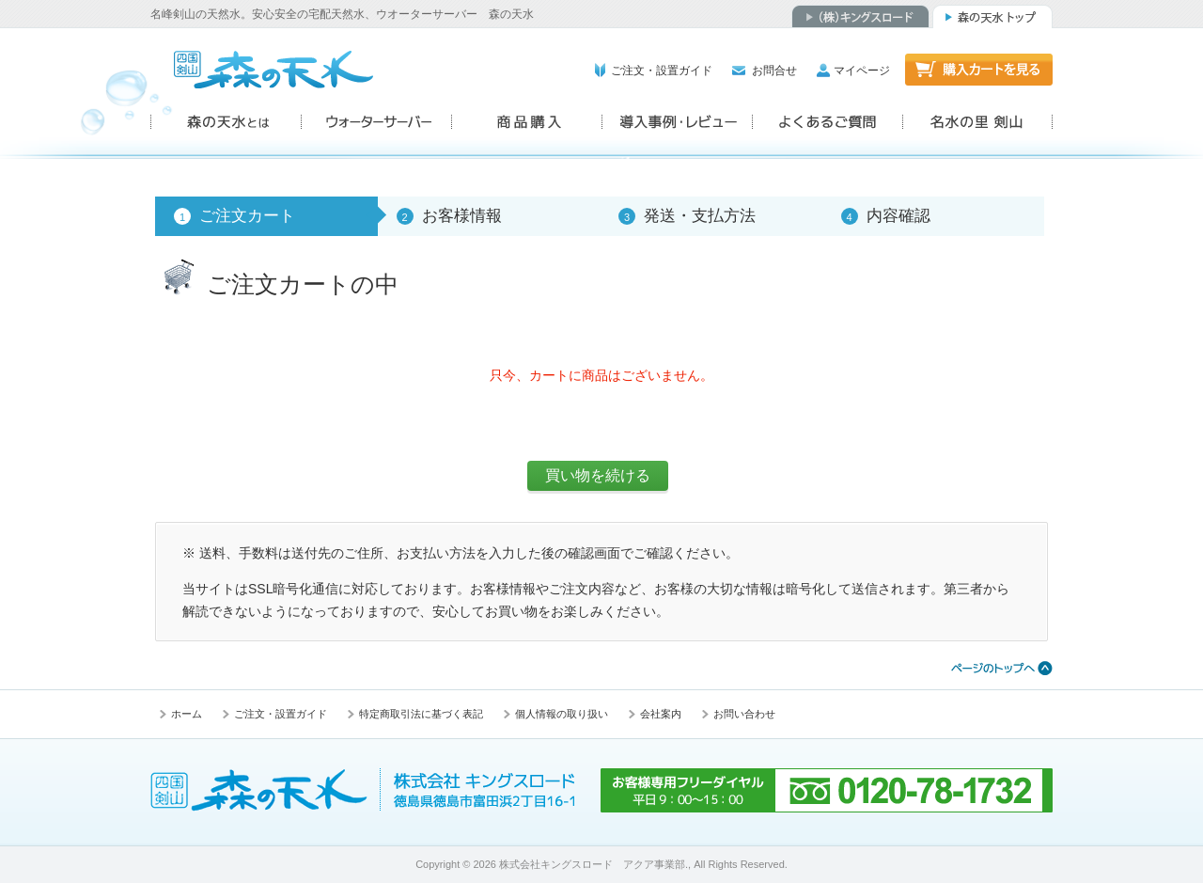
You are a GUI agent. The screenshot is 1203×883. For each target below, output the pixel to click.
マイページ (862, 70)
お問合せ (774, 70)
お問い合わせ (744, 713)
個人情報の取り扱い (561, 713)
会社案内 (660, 713)
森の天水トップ (992, 16)
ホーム (186, 713)
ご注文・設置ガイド (661, 70)
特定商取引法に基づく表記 (421, 713)
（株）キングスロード (860, 16)
